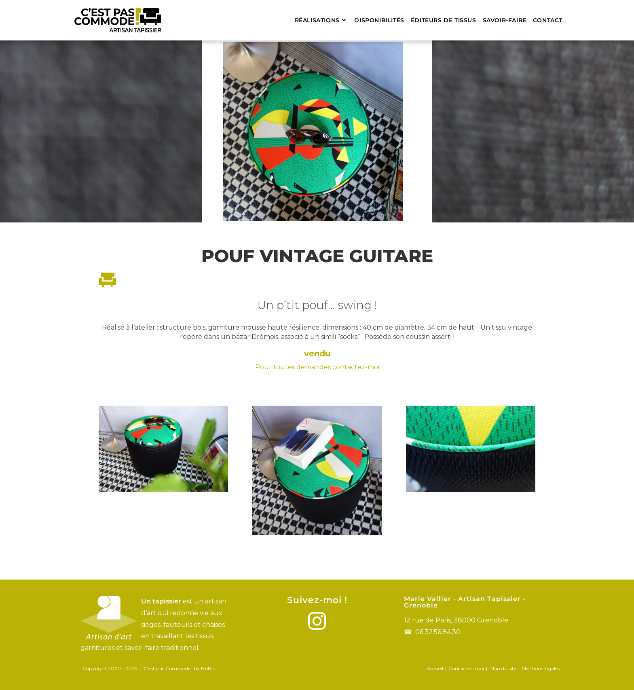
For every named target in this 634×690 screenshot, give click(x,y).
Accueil (435, 668)
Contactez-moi (466, 668)
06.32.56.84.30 (438, 632)
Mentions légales (541, 668)
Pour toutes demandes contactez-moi (317, 367)
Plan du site (502, 668)
